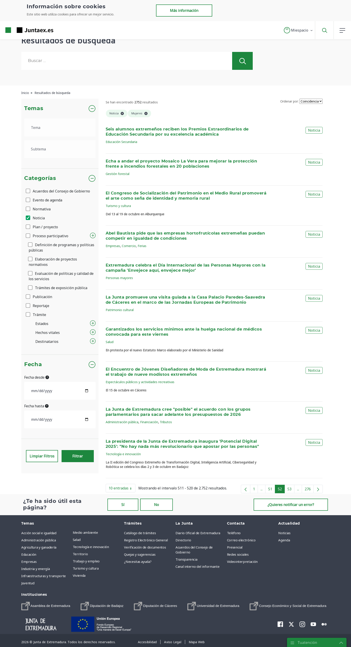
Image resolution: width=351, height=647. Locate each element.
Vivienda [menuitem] (79, 575)
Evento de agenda (44, 200)
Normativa (38, 209)
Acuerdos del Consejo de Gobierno (58, 191)
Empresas (113, 246)
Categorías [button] (40, 178)
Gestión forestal (117, 174)
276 (309, 490)
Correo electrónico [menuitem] (241, 540)
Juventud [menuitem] (27, 583)
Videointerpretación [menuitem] (242, 561)
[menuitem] (45, 606)
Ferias (142, 246)
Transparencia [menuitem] (186, 559)
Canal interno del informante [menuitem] (197, 566)
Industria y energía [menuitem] (35, 568)
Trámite (36, 314)
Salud (109, 342)
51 (271, 490)
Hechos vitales (47, 332)
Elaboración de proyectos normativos (53, 262)
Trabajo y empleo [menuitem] (86, 561)
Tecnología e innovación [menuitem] (91, 547)
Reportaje (37, 305)
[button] (298, 30)
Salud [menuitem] (77, 539)
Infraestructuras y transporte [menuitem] (43, 576)
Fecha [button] (33, 364)
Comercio (129, 246)
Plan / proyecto (42, 226)
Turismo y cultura (118, 206)
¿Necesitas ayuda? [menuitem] (137, 561)
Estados (41, 323)
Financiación (149, 422)
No (156, 504)
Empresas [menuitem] (28, 561)
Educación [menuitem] (28, 554)
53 (290, 490)
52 (281, 490)
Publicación (39, 296)
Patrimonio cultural (120, 310)
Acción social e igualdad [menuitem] (38, 533)
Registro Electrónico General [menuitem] (146, 540)
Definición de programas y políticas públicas (61, 247)
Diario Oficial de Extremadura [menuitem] (198, 533)
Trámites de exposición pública (58, 287)
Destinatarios (46, 341)
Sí (122, 504)
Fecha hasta (36, 406)
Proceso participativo (47, 235)
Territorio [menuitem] (80, 554)
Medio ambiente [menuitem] (85, 532)
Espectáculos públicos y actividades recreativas (140, 382)
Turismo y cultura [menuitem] (86, 568)
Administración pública (122, 422)
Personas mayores (119, 278)
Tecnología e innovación (123, 454)
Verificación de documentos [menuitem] (145, 547)
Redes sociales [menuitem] (238, 554)
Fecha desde (36, 377)
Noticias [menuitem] (284, 533)
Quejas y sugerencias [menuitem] (139, 554)
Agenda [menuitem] (284, 540)
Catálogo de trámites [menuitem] (140, 533)
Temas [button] (33, 108)
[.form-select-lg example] (60, 128)
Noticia (35, 218)
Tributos (166, 422)
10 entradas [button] (122, 489)
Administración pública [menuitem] (38, 540)
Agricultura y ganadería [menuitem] (38, 547)
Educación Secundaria (121, 142)
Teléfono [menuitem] (234, 533)
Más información (184, 10)
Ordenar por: (289, 101)
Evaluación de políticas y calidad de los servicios (61, 276)
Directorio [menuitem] (183, 540)
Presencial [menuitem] (235, 547)
